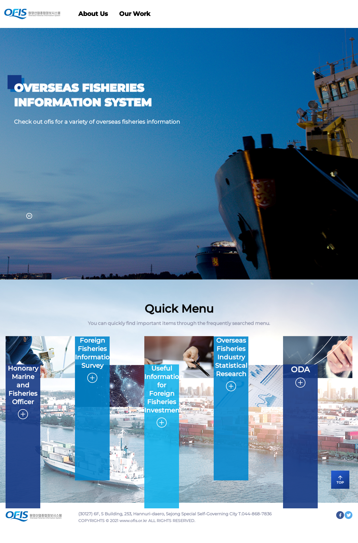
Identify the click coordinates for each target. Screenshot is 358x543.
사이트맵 (346, 14)
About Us (93, 14)
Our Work (134, 14)
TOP (338, 479)
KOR (328, 13)
